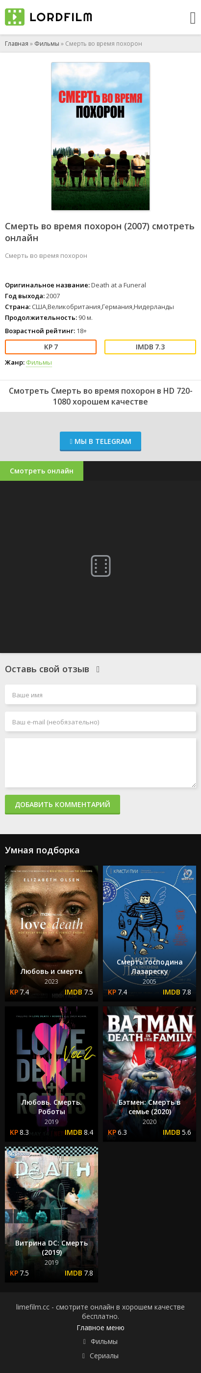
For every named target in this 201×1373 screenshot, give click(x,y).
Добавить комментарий (62, 804)
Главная (16, 43)
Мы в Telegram (100, 441)
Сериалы (104, 1355)
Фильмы (46, 43)
